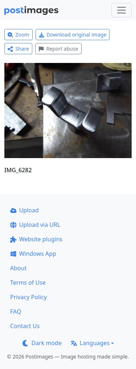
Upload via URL (35, 225)
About (18, 268)
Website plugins (36, 239)
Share (18, 48)
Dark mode (42, 343)
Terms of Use (28, 283)
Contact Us (25, 326)
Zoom (18, 34)
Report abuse (58, 48)
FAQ (15, 311)
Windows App (33, 254)
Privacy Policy (28, 297)
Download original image (73, 34)
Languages (90, 343)
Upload (24, 210)
